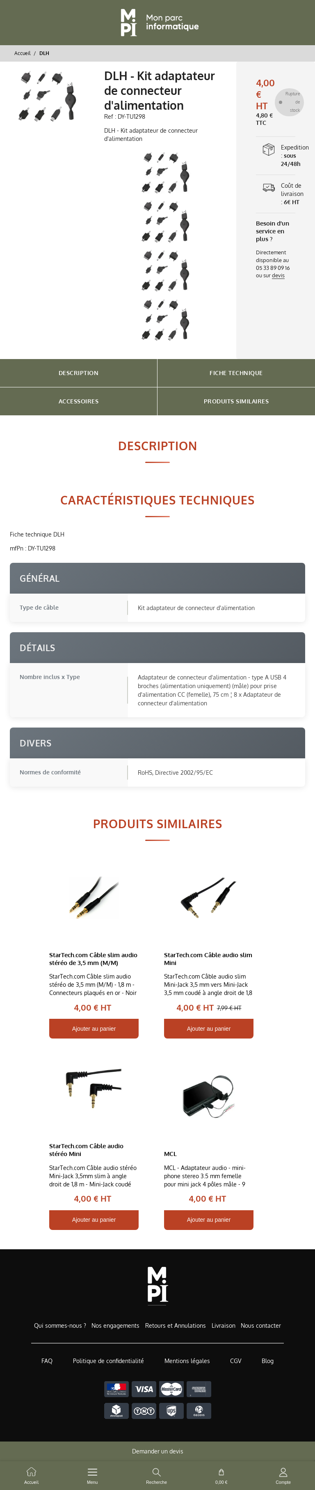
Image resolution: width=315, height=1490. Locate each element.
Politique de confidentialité (108, 1360)
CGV (235, 1360)
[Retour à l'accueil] (157, 22)
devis (278, 275)
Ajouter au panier (94, 1028)
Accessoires (79, 401)
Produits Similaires (236, 401)
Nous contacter (261, 1325)
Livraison (223, 1325)
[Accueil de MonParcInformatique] (157, 1286)
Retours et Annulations (175, 1325)
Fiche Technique (236, 372)
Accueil (22, 53)
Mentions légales (187, 1360)
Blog (268, 1360)
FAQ (46, 1360)
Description (79, 372)
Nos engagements (115, 1325)
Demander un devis (157, 1451)
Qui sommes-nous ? (60, 1325)
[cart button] (221, 1475)
